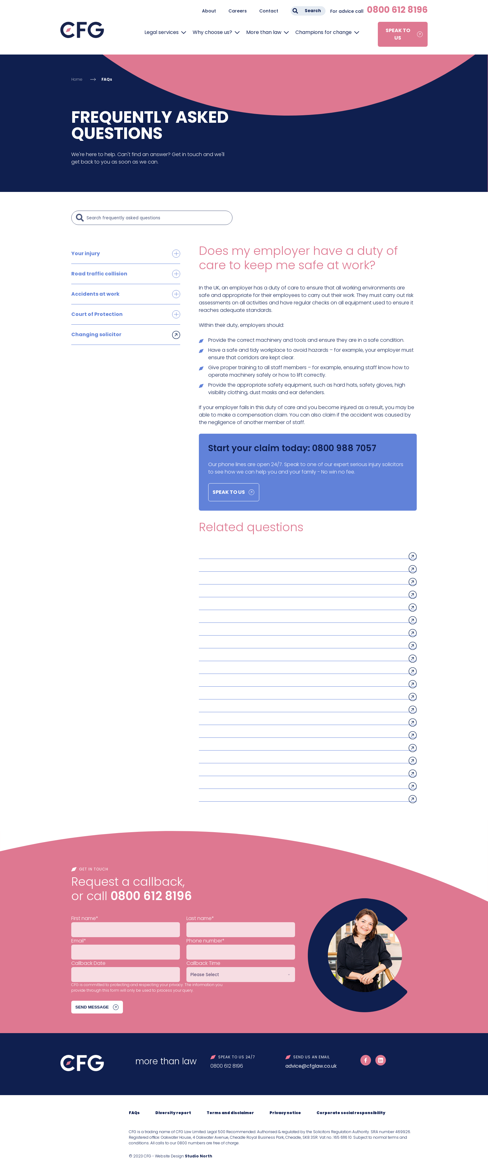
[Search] (158, 217)
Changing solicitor (96, 334)
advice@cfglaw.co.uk (311, 1066)
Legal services (161, 32)
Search (313, 11)
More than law (263, 32)
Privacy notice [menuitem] (285, 1112)
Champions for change (323, 32)
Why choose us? (212, 32)
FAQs (106, 79)
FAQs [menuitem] (134, 1112)
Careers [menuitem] (237, 11)
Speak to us (398, 34)
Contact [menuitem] (268, 11)
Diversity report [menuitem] (173, 1112)
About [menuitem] (209, 11)
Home (76, 79)
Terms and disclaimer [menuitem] (230, 1112)
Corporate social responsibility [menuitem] (351, 1112)
